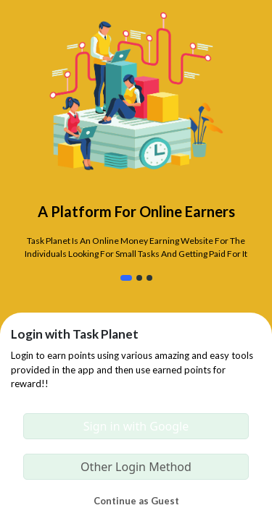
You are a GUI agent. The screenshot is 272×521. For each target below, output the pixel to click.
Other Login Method (136, 467)
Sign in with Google (136, 426)
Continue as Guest (136, 501)
